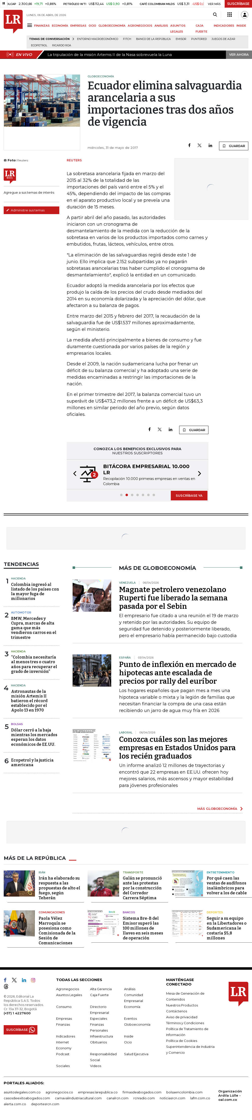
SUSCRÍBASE (238, 3)
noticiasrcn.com (172, 1098)
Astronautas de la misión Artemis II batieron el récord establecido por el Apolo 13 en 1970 (29, 701)
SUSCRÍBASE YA (189, 495)
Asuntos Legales (69, 995)
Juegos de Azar (223, 39)
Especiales (98, 1018)
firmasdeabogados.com (142, 1092)
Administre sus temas (25, 210)
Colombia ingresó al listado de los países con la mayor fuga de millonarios (35, 591)
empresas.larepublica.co (98, 1092)
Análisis (129, 989)
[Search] (215, 14)
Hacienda (18, 578)
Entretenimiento (221, 872)
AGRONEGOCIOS (140, 25)
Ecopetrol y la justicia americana (32, 762)
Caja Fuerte (99, 995)
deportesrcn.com (45, 1104)
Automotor (21, 612)
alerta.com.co (15, 1104)
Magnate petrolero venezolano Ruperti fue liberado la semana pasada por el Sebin (173, 598)
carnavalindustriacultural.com (78, 1098)
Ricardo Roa (61, 45)
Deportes (215, 912)
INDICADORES (224, 25)
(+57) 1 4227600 (17, 1013)
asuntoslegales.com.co (22, 1092)
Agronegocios (67, 989)
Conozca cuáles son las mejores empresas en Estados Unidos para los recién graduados (177, 748)
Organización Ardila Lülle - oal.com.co (230, 1095)
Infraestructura (101, 1036)
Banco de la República (153, 39)
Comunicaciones (52, 912)
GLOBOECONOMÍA (112, 25)
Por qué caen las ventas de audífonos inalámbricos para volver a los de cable (227, 885)
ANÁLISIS (161, 25)
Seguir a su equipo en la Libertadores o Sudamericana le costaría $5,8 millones (227, 928)
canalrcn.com (117, 1098)
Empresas (64, 1018)
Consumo (64, 1007)
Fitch (127, 39)
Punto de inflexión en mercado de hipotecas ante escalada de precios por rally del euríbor (177, 673)
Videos (95, 1066)
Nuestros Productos (182, 1005)
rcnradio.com (144, 1098)
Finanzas (63, 1024)
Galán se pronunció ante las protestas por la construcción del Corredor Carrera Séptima (142, 888)
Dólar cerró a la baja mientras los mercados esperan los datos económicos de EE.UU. (34, 737)
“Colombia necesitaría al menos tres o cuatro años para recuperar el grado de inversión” (34, 664)
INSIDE (241, 25)
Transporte (133, 872)
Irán (42, 872)
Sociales (63, 1066)
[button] (73, 474)
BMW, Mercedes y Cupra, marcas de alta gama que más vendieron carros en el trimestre (33, 628)
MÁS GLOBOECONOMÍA (217, 809)
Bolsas (17, 724)
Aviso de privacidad (181, 1017)
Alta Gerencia (101, 989)
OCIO (92, 25)
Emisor (181, 39)
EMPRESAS (78, 25)
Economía (132, 1007)
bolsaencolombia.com (184, 1092)
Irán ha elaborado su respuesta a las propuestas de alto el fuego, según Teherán (59, 888)
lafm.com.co (200, 1098)
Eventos (130, 1018)
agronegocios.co (59, 1092)
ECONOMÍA (60, 25)
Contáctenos (176, 1011)
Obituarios (98, 1042)
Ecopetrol (39, 45)
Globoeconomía (137, 1024)
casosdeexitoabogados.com (27, 1098)
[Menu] (30, 25)
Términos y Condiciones (185, 1023)
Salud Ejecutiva (136, 1054)
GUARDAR (233, 146)
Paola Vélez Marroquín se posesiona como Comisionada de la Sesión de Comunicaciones (57, 930)
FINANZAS (42, 25)
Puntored (199, 39)
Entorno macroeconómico (97, 39)
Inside (128, 1036)
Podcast (62, 1054)
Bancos (129, 912)
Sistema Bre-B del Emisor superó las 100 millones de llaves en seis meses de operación (143, 928)
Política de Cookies (181, 1041)
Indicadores (65, 1036)
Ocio (128, 1042)
